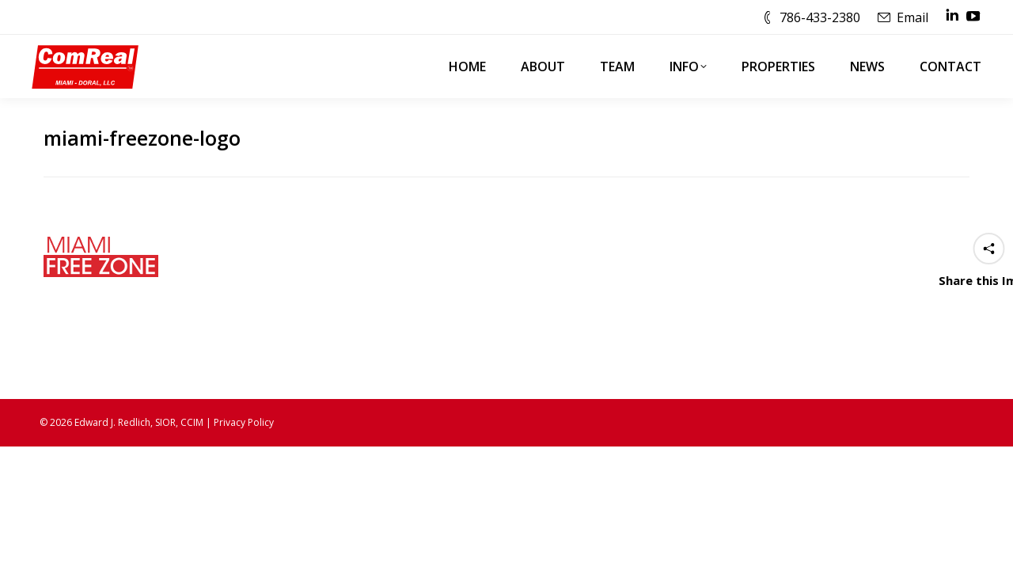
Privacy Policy (244, 422)
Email (912, 17)
